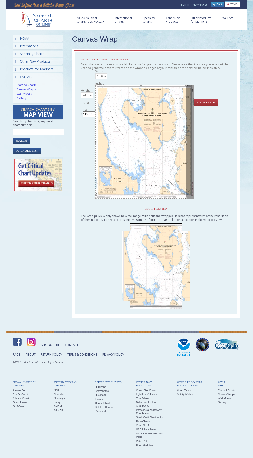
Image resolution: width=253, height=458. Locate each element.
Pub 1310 (141, 441)
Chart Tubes (184, 390)
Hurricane (100, 387)
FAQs (16, 354)
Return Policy (51, 354)
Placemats (101, 411)
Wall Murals (24, 94)
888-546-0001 (50, 345)
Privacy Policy (113, 354)
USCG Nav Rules (146, 429)
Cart (217, 4)
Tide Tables (142, 398)
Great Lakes (20, 402)
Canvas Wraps (26, 89)
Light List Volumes (146, 394)
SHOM (58, 406)
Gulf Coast (19, 406)
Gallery (21, 98)
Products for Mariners (34, 69)
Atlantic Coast (21, 398)
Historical (100, 395)
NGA (57, 390)
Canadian (59, 394)
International (27, 46)
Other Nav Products (32, 61)
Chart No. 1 (142, 425)
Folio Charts (143, 421)
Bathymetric (102, 391)
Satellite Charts (104, 407)
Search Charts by (38, 113)
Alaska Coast (20, 390)
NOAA (22, 38)
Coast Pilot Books (146, 390)
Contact (71, 345)
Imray (57, 402)
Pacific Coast (20, 394)
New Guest (200, 5)
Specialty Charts (29, 53)
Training (99, 399)
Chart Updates (144, 445)
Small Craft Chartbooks (149, 417)
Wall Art (23, 76)
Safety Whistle (185, 394)
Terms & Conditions (82, 354)
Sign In (185, 5)
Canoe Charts (103, 403)
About (31, 354)
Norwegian (60, 398)
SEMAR (58, 410)
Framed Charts (26, 85)
